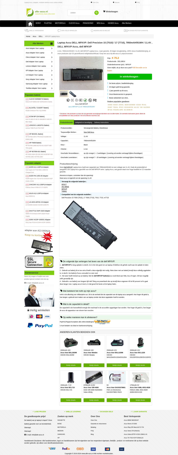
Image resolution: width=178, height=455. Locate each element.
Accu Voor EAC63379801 (116, 387)
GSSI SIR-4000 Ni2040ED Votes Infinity (93, 391)
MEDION (60, 431)
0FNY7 (64, 184)
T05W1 (64, 191)
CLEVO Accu (74, 23)
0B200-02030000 (130, 105)
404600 (110, 105)
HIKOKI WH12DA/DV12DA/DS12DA (117, 356)
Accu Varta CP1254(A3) (132, 431)
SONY (38, 23)
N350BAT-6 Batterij (38, 99)
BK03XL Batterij (36, 134)
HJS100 (138, 105)
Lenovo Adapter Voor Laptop (39, 66)
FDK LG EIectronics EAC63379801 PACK (114, 391)
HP (59, 438)
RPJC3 (121, 107)
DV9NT (110, 107)
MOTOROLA (60, 23)
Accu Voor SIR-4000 (91, 387)
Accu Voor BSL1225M (115, 352)
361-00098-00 (128, 110)
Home (28, 36)
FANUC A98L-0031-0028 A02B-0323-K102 (138, 391)
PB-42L (144, 105)
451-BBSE (65, 187)
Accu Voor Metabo (90, 352)
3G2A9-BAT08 (128, 107)
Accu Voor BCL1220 (137, 352)
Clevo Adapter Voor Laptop (39, 57)
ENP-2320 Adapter (39, 211)
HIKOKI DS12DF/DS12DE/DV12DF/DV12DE (140, 356)
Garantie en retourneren (98, 424)
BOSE (60, 424)
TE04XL (115, 107)
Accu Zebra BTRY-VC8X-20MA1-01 (135, 434)
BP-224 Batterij (36, 116)
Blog (92, 434)
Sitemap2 (27, 431)
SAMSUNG (61, 434)
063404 (115, 105)
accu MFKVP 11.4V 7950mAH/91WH (81, 107)
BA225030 (146, 107)
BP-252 (110, 110)
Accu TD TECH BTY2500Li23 (133, 438)
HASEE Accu (113, 23)
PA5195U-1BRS (118, 110)
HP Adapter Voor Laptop (39, 70)
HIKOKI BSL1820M (67, 355)
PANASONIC (88, 23)
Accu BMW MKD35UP (131, 420)
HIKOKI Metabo (89, 355)
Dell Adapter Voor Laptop (39, 62)
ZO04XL (121, 105)
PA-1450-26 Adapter (38, 176)
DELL (41, 36)
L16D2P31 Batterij (39, 125)
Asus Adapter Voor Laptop (39, 53)
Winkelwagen (110, 11)
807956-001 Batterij (37, 151)
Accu (34, 36)
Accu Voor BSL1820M (69, 352)
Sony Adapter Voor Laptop (39, 79)
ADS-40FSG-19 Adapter (39, 202)
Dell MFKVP (68, 167)
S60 (141, 107)
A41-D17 (136, 107)
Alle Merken (126, 23)
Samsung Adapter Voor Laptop (39, 84)
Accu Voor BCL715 (68, 387)
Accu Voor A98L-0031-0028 (140, 387)
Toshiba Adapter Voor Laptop (39, 88)
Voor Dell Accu (89, 132)
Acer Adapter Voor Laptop (39, 48)
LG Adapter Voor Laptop (39, 75)
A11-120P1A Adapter (39, 167)
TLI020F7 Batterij (39, 108)
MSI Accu (101, 23)
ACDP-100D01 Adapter (39, 220)
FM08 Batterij (35, 143)
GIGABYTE (61, 420)
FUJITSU (48, 23)
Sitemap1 (27, 427)
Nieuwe (117, 2)
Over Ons (96, 2)
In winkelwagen (129, 76)
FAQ (138, 2)
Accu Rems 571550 (130, 424)
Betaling (93, 427)
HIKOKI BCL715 (66, 390)
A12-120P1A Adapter (39, 193)
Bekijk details (71, 365)
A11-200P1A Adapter (40, 185)
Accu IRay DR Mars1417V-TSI (134, 427)
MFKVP (64, 189)
